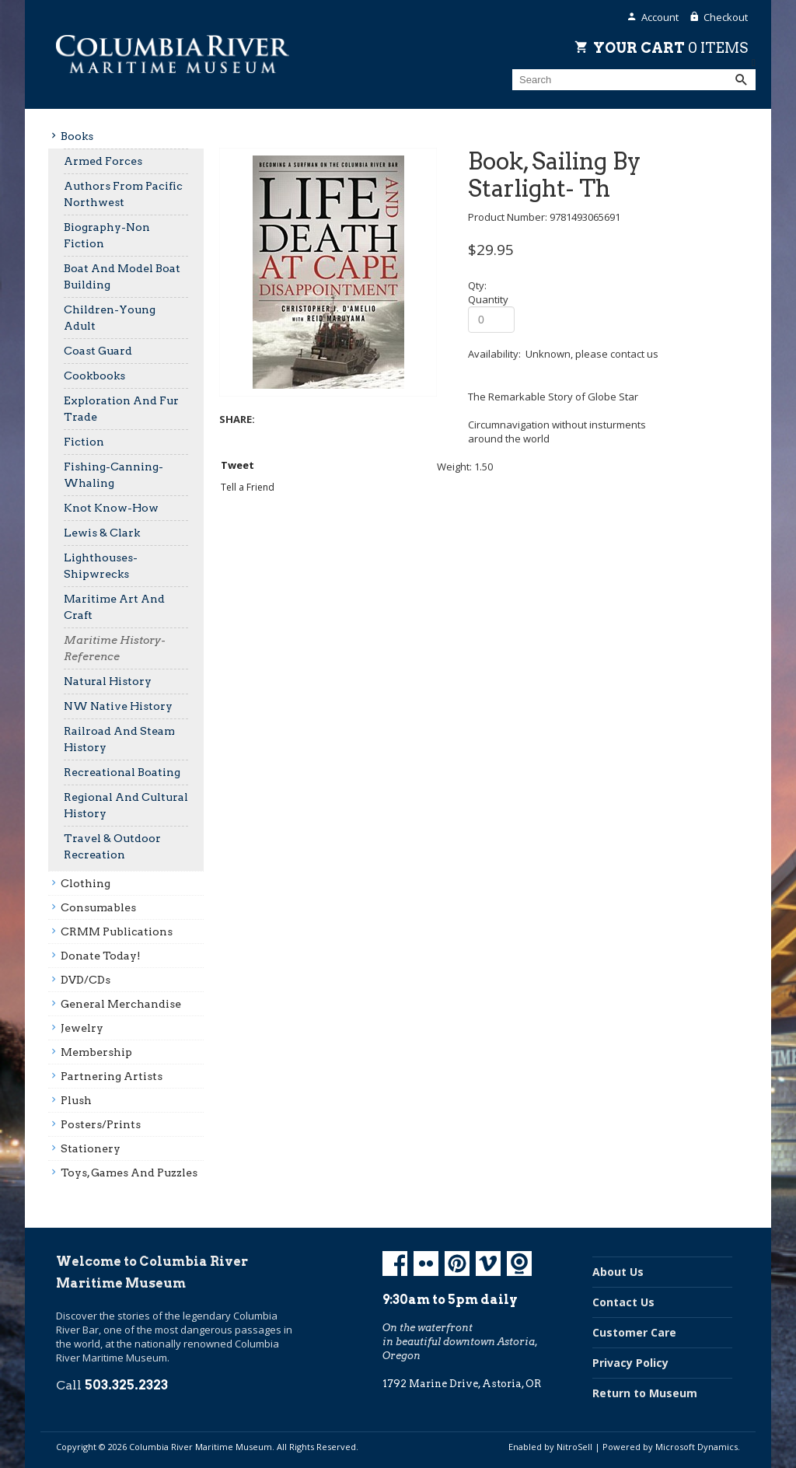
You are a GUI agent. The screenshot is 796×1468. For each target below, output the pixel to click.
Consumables (98, 907)
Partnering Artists (111, 1076)
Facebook (394, 1263)
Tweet (237, 465)
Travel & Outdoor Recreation (112, 846)
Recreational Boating (122, 772)
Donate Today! (101, 955)
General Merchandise (121, 1004)
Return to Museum (644, 1393)
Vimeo (488, 1263)
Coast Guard (98, 350)
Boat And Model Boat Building (122, 276)
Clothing (85, 883)
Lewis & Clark (102, 532)
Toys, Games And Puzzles (129, 1172)
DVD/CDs (85, 979)
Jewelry (82, 1028)
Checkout (725, 17)
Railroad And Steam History (119, 739)
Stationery (90, 1148)
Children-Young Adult (109, 317)
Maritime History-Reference (115, 648)
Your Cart (670, 47)
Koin (519, 1263)
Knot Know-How (111, 508)
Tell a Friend (247, 487)
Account (660, 17)
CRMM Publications (117, 931)
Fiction (84, 441)
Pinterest (457, 1263)
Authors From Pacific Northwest (123, 194)
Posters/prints (101, 1124)
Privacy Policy (630, 1362)
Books (77, 136)
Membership (96, 1052)
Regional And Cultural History (126, 805)
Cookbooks (94, 375)
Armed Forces (103, 161)
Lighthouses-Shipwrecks (101, 565)
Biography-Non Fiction (107, 235)
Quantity (488, 299)
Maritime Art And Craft (114, 606)
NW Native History (118, 706)
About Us (618, 1271)
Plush (76, 1100)
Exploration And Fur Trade (121, 408)
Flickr (426, 1263)
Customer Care (634, 1332)
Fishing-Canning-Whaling (113, 474)
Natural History (108, 681)
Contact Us (623, 1302)
